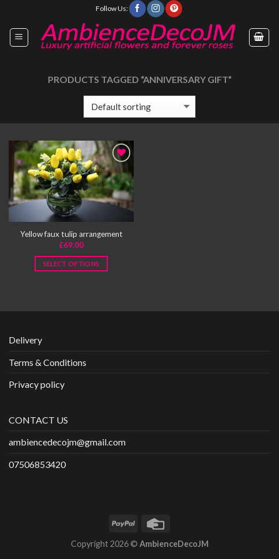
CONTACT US (38, 419)
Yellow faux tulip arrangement (71, 234)
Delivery (25, 339)
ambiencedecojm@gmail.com (67, 441)
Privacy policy (37, 384)
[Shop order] (139, 107)
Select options (71, 263)
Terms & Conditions (47, 362)
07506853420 (37, 464)
